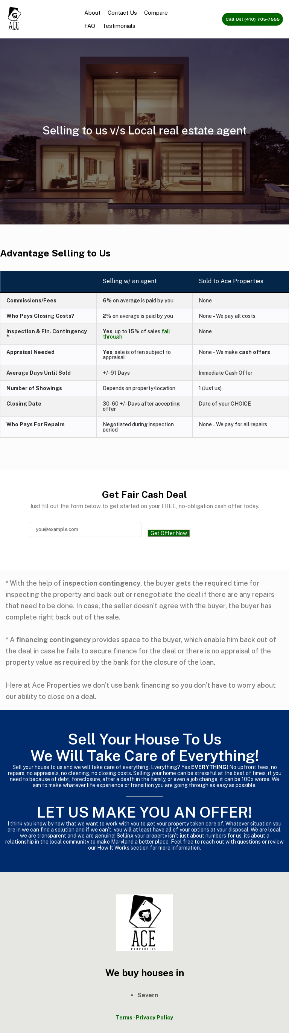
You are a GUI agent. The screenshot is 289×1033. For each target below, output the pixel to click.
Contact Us (122, 12)
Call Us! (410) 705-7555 (252, 19)
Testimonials (118, 26)
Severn (147, 995)
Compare (156, 12)
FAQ (89, 26)
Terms (124, 1018)
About (92, 12)
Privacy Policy (154, 1018)
